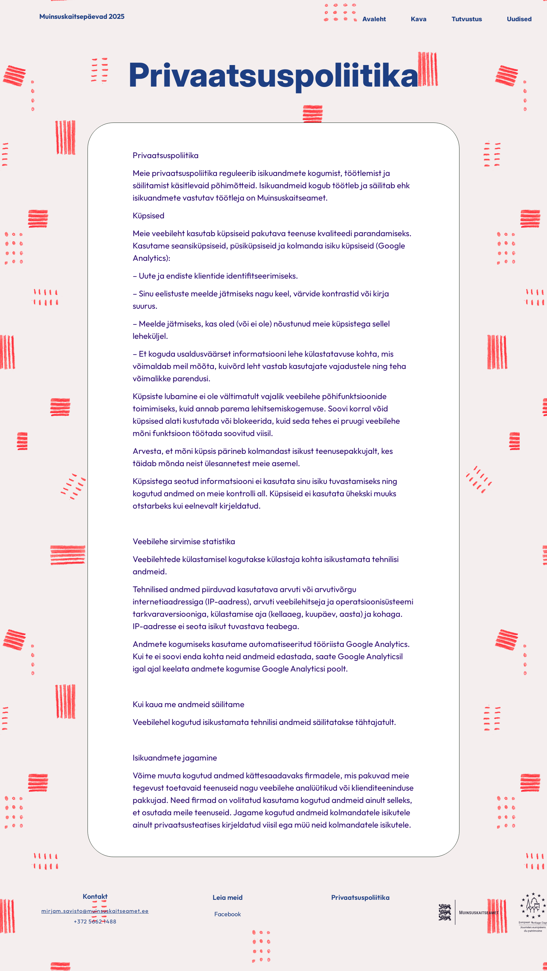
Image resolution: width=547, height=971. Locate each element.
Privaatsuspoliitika (360, 897)
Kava (419, 19)
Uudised (519, 19)
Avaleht (374, 19)
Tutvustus (467, 19)
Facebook (227, 914)
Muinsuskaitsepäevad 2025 (81, 17)
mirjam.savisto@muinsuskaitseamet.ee (95, 910)
